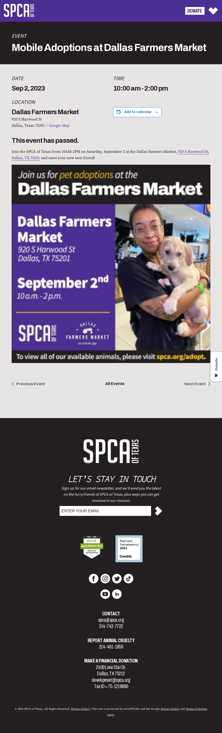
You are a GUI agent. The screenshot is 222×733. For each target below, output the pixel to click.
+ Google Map (57, 125)
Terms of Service (196, 709)
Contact (111, 614)
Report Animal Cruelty (111, 640)
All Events (114, 384)
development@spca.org (111, 680)
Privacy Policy (80, 709)
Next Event (195, 384)
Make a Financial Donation (111, 661)
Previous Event (30, 384)
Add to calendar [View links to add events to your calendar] (138, 112)
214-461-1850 (111, 647)
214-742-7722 (111, 626)
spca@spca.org (111, 620)
